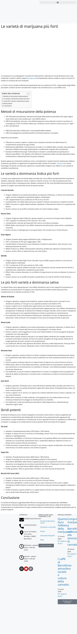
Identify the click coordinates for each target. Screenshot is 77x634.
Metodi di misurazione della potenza (15, 96)
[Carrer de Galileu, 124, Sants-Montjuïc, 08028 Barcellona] (9, 542)
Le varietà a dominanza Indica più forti (16, 99)
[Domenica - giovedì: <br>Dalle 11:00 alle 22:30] (21, 546)
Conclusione (7, 106)
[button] (57, 2)
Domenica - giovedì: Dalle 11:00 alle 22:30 (31, 547)
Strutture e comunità (48, 527)
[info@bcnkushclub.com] (21, 519)
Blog (42, 540)
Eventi (42, 531)
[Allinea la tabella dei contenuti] (27, 93)
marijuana (31, 78)
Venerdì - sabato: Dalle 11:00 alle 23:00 (30, 558)
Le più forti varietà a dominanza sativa (16, 101)
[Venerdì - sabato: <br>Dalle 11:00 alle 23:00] (21, 557)
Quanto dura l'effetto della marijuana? (65, 525)
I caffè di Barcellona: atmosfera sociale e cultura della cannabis (65, 571)
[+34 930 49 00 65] (21, 526)
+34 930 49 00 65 (30, 525)
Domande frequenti (47, 535)
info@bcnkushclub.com (32, 518)
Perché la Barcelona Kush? (47, 522)
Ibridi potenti (7, 103)
